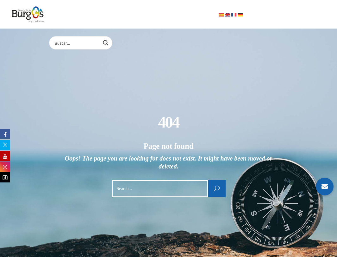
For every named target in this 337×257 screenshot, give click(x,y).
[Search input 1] (76, 43)
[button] (325, 186)
